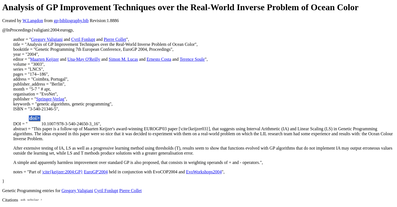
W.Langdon (32, 20)
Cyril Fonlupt (83, 39)
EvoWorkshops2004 (204, 171)
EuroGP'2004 (96, 171)
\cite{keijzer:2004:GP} (62, 171)
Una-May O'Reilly (83, 59)
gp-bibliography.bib (71, 20)
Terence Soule (192, 59)
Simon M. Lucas (123, 59)
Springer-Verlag (50, 99)
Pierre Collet (115, 39)
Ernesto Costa (159, 59)
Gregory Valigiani (47, 39)
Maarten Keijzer (44, 59)
